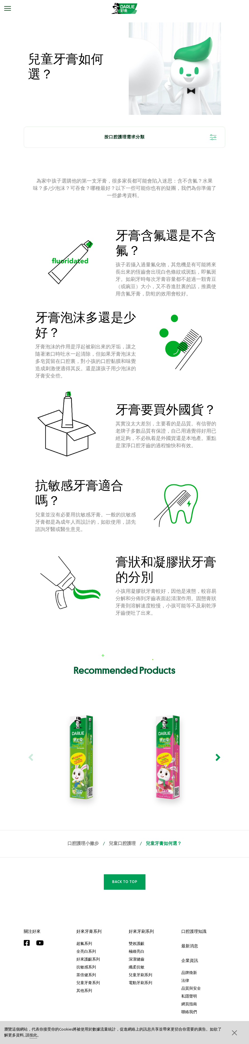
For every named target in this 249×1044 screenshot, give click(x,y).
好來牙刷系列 (141, 931)
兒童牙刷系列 (140, 975)
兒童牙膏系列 (88, 982)
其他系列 (84, 990)
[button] (234, 1032)
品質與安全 (191, 988)
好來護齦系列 (88, 959)
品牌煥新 (189, 972)
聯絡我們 (189, 1012)
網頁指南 (189, 1004)
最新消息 (189, 945)
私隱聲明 (189, 996)
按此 (33, 1035)
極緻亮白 (136, 951)
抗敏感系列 (86, 967)
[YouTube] (41, 943)
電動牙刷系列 (140, 982)
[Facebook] (28, 943)
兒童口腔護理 (122, 843)
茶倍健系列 (86, 975)
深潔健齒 (136, 959)
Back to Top (124, 882)
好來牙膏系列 (89, 931)
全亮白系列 (86, 951)
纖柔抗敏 (136, 967)
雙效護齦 (136, 943)
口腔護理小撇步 (83, 843)
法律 (185, 980)
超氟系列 (84, 943)
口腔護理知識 (193, 931)
